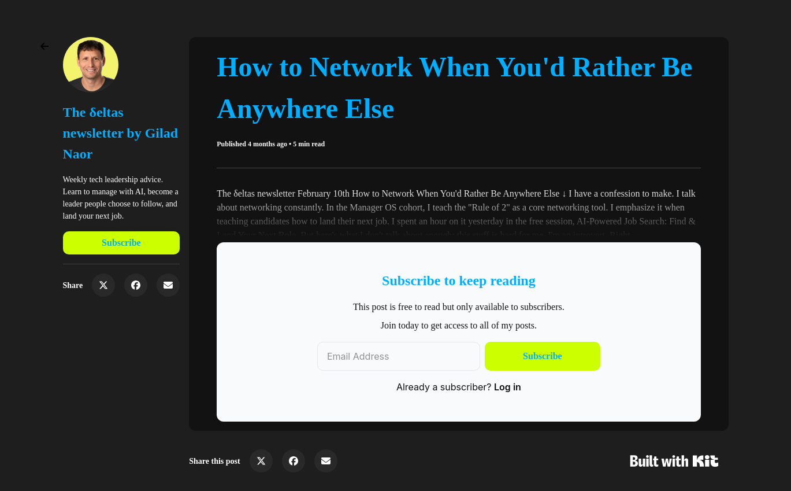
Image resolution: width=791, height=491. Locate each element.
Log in (507, 387)
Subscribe (121, 243)
